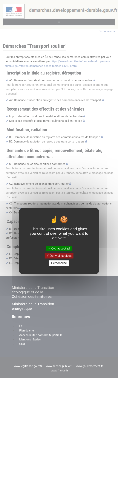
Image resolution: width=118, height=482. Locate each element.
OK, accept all (59, 248)
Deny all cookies (59, 255)
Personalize (59, 263)
